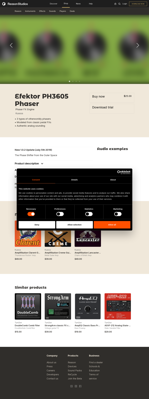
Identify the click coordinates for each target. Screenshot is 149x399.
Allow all (112, 225)
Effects (42, 11)
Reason (18, 11)
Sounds (52, 11)
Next (137, 45)
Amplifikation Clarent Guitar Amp (31, 252)
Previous (11, 45)
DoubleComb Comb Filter (27, 325)
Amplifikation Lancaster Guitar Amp (93, 252)
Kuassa (19, 113)
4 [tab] (79, 81)
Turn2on (18, 322)
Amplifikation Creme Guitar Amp (61, 252)
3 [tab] (76, 81)
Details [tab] (74, 180)
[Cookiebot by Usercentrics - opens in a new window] (119, 172)
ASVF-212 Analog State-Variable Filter (124, 325)
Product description (27, 163)
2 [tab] (73, 81)
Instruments (30, 11)
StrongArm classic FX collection (61, 325)
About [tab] (113, 180)
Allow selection (74, 225)
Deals (72, 11)
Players (63, 11)
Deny (37, 225)
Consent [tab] (36, 180)
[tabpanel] (74, 46)
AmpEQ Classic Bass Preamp (89, 325)
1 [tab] (69, 81)
